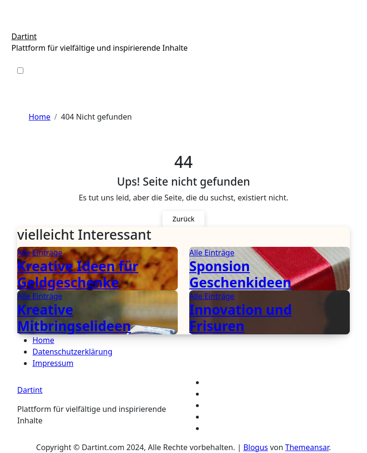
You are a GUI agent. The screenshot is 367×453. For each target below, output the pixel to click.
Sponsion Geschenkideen (240, 274)
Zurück (183, 218)
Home (43, 340)
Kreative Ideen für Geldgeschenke (78, 274)
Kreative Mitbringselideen (74, 317)
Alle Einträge (39, 252)
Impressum (53, 363)
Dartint (24, 36)
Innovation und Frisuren (240, 317)
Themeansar (307, 447)
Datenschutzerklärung (72, 351)
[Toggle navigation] (16, 24)
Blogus (255, 447)
